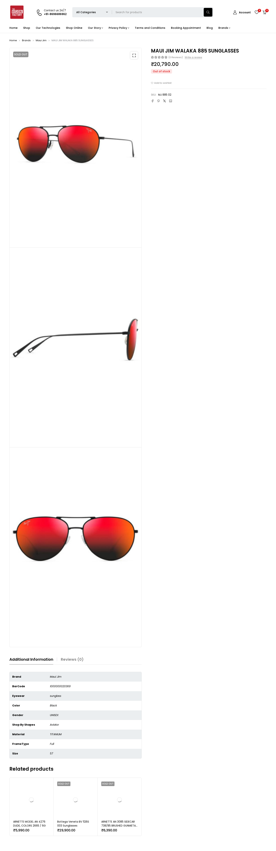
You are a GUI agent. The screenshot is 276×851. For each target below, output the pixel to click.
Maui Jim (41, 40)
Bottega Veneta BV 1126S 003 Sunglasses (73, 823)
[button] (134, 55)
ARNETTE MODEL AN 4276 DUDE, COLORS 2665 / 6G (29, 823)
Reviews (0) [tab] (72, 659)
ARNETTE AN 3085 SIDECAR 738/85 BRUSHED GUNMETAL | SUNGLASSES (119, 825)
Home (13, 40)
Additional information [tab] (31, 659)
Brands (26, 40)
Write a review (193, 57)
